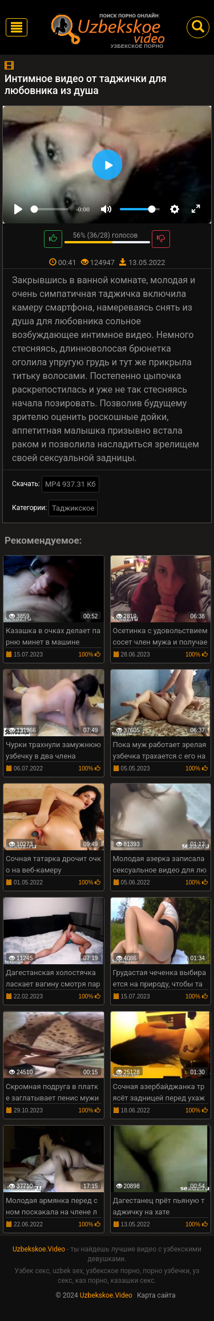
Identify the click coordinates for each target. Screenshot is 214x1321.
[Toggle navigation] (16, 27)
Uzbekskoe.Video (39, 1249)
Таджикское (73, 508)
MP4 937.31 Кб (70, 484)
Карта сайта (156, 1295)
